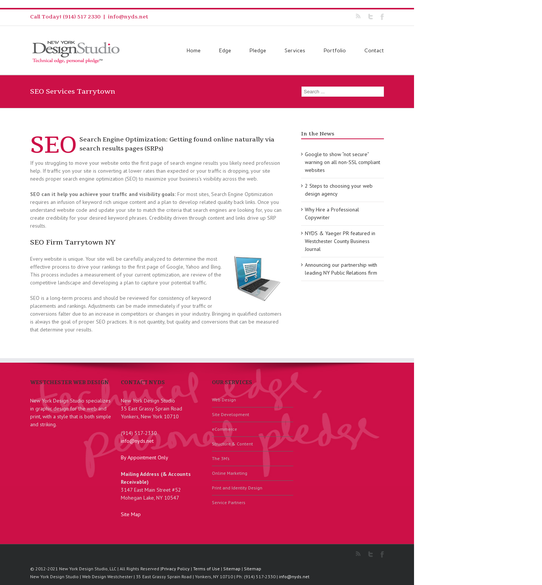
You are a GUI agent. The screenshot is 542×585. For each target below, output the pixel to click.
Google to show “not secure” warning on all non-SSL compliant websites (342, 162)
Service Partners (228, 502)
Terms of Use (206, 568)
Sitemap (232, 568)
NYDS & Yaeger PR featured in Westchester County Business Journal (340, 241)
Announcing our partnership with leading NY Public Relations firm (341, 268)
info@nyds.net (128, 16)
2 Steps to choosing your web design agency (339, 189)
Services (295, 50)
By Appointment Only (144, 457)
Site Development (230, 414)
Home (194, 50)
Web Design (224, 400)
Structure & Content (232, 444)
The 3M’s (221, 458)
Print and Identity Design (237, 488)
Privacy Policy (175, 568)
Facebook (382, 17)
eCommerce (224, 429)
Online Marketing (229, 473)
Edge (225, 50)
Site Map (131, 514)
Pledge (258, 50)
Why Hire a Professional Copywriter (332, 213)
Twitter (370, 17)
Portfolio (335, 50)
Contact (374, 50)
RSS (358, 16)
